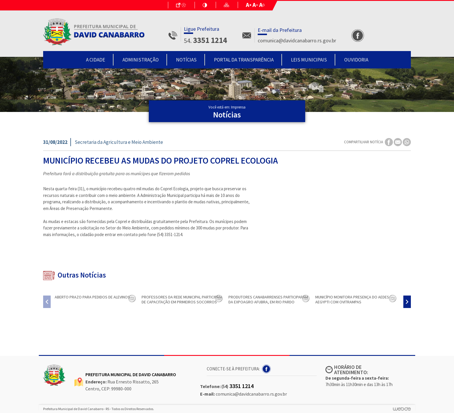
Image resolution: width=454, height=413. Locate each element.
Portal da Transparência (244, 60)
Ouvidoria (356, 60)
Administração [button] (140, 60)
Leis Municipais (309, 60)
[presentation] (47, 302)
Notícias (186, 60)
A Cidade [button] (95, 60)
